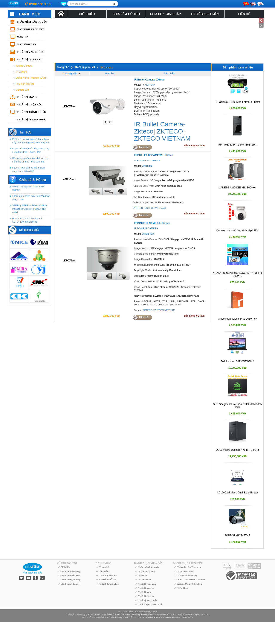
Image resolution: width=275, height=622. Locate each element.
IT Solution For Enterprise (189, 567)
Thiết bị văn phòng (30, 51)
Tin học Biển (105, 614)
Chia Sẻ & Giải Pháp (165, 14)
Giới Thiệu (87, 14)
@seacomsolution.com (182, 617)
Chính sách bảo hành (70, 575)
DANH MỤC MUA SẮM (149, 563)
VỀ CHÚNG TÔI (67, 563)
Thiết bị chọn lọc (29, 104)
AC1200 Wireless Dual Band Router (237, 492)
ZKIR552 (150, 84)
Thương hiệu (70, 73)
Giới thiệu (65, 567)
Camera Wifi (22, 89)
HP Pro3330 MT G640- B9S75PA (237, 144)
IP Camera (21, 71)
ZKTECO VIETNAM (162, 138)
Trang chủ (63, 67)
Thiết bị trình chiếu (31, 112)
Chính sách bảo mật (70, 584)
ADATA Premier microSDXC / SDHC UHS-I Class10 (237, 274)
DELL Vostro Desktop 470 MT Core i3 (237, 449)
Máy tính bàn (26, 44)
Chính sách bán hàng (70, 571)
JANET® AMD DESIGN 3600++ (237, 187)
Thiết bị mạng (27, 97)
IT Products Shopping (187, 575)
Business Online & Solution (189, 584)
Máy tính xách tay (30, 29)
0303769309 (159, 614)
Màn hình (24, 36)
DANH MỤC (103, 563)
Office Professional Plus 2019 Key (237, 318)
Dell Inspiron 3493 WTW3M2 (237, 361)
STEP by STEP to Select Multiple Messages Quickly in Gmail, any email (29, 208)
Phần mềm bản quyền (32, 21)
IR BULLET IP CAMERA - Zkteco (153, 155)
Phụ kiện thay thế (25, 83)
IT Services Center (185, 571)
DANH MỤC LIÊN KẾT (187, 563)
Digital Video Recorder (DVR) (31, 77)
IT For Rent (182, 588)
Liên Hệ (244, 14)
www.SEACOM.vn (125, 612)
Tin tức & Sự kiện (205, 14)
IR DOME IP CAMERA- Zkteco (152, 223)
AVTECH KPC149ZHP (237, 535)
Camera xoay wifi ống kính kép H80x (237, 230)
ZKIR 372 (147, 166)
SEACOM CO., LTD (120, 614)
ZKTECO (170, 131)
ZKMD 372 (148, 234)
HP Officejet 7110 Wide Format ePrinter (237, 101)
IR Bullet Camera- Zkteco (149, 79)
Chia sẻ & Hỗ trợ (126, 14)
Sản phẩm (104, 571)
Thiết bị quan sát (29, 59)
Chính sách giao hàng (70, 579)
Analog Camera (24, 65)
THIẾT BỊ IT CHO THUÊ (31, 119)
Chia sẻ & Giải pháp (109, 584)
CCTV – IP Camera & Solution (191, 579)
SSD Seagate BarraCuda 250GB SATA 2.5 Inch (237, 405)
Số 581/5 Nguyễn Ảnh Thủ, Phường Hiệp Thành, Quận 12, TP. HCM (116, 617)
